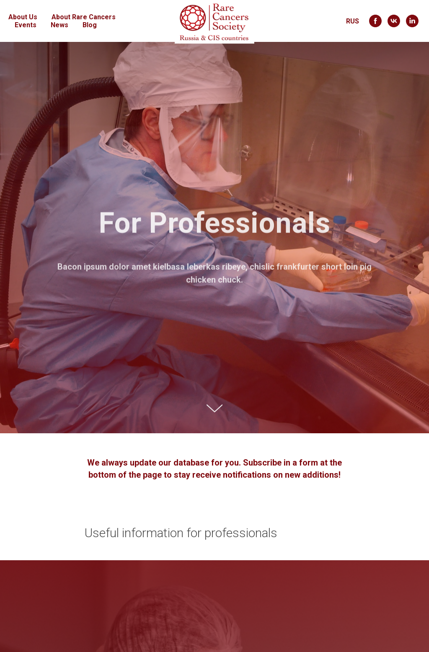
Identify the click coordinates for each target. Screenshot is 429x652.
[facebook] (375, 21)
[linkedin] (412, 21)
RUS (352, 21)
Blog (90, 25)
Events (25, 25)
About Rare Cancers (84, 17)
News (59, 25)
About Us (22, 17)
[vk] (394, 21)
